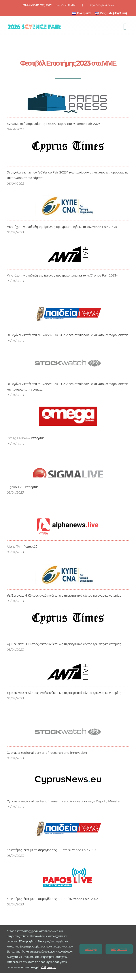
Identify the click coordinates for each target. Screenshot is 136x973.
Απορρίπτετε (119, 949)
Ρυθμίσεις (48, 967)
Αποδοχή (91, 949)
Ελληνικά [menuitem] (84, 13)
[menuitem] (81, 13)
